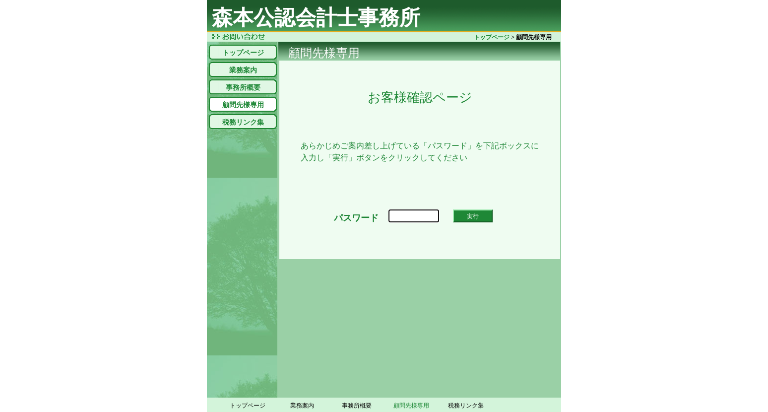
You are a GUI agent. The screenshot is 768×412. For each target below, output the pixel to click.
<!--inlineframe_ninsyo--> (419, 160)
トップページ (492, 37)
